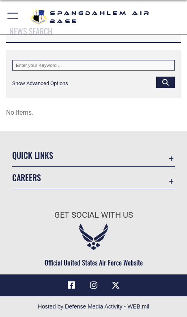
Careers (26, 178)
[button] (13, 17)
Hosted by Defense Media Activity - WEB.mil (93, 306)
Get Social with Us (93, 215)
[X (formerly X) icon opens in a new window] (116, 285)
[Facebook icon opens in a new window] (71, 285)
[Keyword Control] (93, 65)
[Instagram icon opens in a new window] (94, 285)
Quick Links (32, 155)
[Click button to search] (165, 82)
